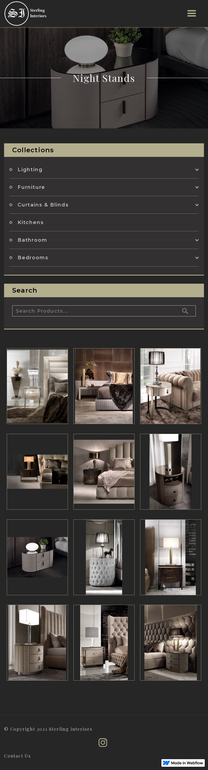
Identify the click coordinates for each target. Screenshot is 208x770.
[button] (192, 13)
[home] (25, 13)
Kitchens (31, 222)
